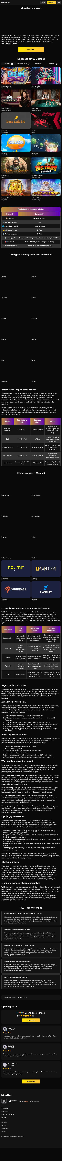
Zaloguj (43, 2)
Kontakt (3, 1130)
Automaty (53, 77)
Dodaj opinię (31, 1033)
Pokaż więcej (31, 1094)
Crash (38, 77)
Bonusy (3, 1138)
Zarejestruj (51, 2)
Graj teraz (31, 62)
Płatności (4, 1135)
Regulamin (4, 1124)
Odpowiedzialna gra (7, 1127)
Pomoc (3, 1144)
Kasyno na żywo (23, 77)
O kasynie (4, 1121)
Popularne (8, 77)
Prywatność (5, 1141)
